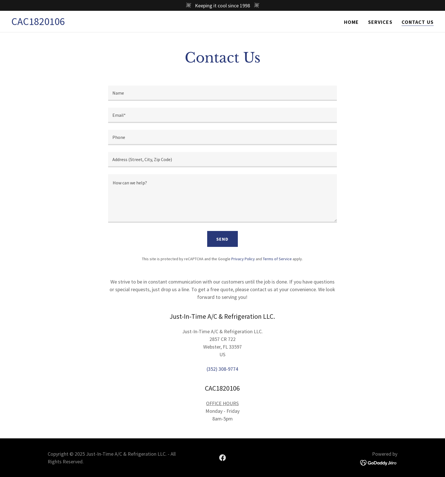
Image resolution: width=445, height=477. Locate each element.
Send (222, 239)
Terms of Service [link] (277, 258)
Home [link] (351, 22)
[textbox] (222, 93)
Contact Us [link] (418, 22)
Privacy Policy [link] (243, 258)
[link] (38, 23)
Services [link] (380, 22)
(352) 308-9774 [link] (222, 369)
